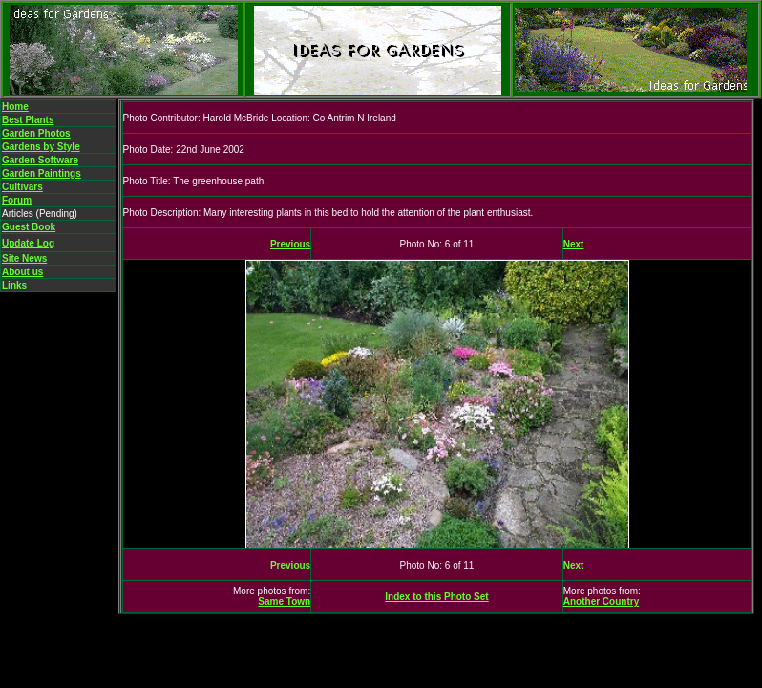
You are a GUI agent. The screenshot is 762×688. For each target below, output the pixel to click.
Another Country (601, 601)
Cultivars (22, 187)
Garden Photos (36, 133)
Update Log (28, 243)
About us (22, 272)
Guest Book (28, 227)
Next (573, 244)
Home (15, 106)
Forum (17, 200)
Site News (24, 258)
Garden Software (40, 160)
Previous (290, 244)
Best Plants (27, 120)
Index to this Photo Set (436, 596)
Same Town (284, 601)
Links (14, 285)
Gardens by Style (41, 146)
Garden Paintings (41, 173)
